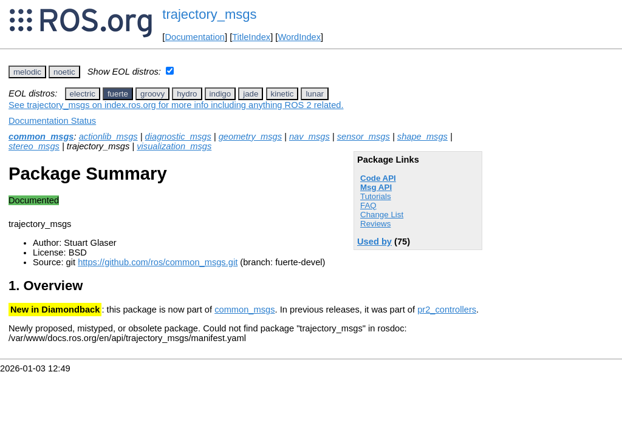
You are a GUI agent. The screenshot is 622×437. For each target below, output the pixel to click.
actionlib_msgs (108, 136)
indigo (220, 93)
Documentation (195, 37)
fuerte (118, 93)
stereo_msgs (34, 146)
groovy (152, 93)
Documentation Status (52, 121)
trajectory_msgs (209, 14)
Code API (378, 178)
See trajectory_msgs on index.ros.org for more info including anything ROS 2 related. (176, 105)
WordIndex (299, 37)
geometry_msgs (250, 136)
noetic (64, 71)
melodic (27, 71)
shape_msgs (422, 136)
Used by (374, 241)
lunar (315, 93)
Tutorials (375, 196)
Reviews (375, 223)
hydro (187, 93)
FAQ (368, 205)
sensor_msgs (363, 136)
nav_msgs (309, 136)
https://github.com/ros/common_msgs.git (158, 262)
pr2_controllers (446, 309)
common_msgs (41, 136)
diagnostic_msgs (178, 136)
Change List (381, 214)
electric (82, 93)
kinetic (282, 93)
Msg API (376, 187)
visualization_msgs (174, 146)
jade (250, 93)
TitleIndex (251, 37)
